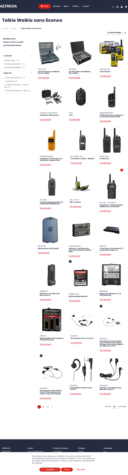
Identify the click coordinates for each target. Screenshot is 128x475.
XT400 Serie (104, 158)
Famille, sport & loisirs (13, 42)
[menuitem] (45, 6)
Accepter (50, 469)
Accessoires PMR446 (12, 45)
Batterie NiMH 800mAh (78, 296)
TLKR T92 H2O (105, 71)
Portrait (80, 451)
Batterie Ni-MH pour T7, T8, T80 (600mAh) (110, 294)
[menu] (64, 6)
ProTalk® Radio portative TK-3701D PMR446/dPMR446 (52, 203)
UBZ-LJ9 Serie (75, 202)
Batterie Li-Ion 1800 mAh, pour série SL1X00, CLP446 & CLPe (80, 250)
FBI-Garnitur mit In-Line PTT (82, 338)
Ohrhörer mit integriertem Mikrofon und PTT (110, 388)
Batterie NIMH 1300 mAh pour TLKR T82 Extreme (52, 339)
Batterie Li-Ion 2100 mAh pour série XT (50, 294)
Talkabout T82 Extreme (49, 115)
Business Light (9, 39)
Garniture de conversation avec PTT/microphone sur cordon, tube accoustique (51, 392)
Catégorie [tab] (7, 56)
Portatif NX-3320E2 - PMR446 (82, 158)
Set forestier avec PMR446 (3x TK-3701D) (48, 72)
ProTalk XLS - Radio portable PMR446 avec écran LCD (111, 205)
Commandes (57, 451)
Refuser (67, 469)
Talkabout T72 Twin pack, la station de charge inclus (51, 159)
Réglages (80, 469)
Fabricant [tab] (7, 73)
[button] (113, 7)
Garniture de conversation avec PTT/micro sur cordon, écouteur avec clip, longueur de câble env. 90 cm (111, 343)
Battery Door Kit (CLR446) (48, 248)
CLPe (71, 115)
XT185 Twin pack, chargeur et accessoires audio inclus (111, 116)
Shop (14, 28)
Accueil (5, 28)
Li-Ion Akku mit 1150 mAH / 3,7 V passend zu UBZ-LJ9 (112, 249)
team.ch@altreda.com (35, 451)
